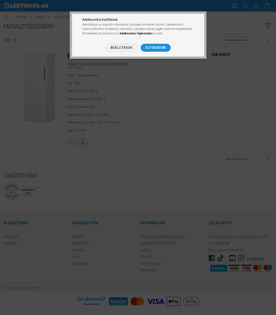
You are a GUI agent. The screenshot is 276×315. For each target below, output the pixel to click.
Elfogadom (156, 48)
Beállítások (121, 48)
